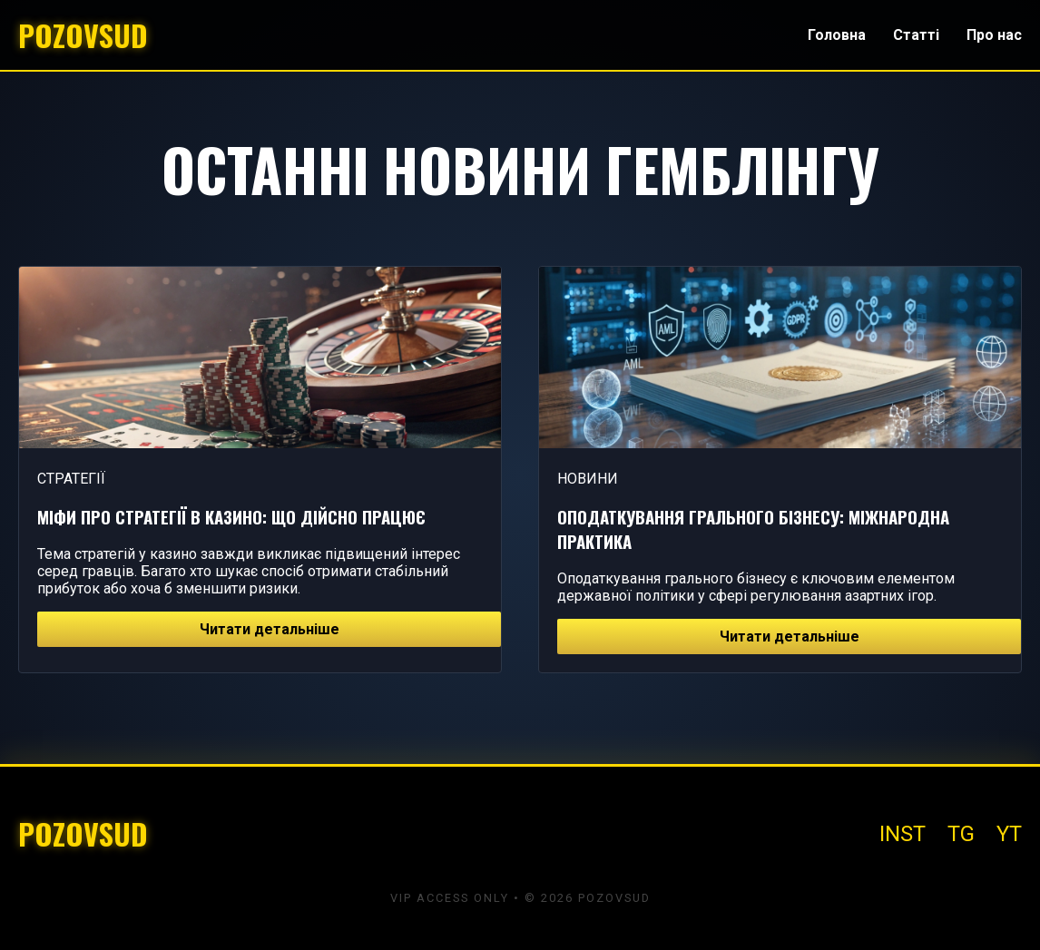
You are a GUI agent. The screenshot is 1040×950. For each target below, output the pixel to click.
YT (1009, 834)
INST (902, 834)
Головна (837, 35)
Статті (916, 35)
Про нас (994, 35)
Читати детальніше (269, 629)
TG (961, 834)
